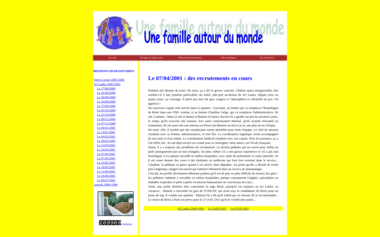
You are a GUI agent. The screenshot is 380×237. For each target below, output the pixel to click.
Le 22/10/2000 (106, 114)
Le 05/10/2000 (106, 110)
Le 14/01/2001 (106, 132)
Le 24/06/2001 (106, 176)
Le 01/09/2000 (106, 93)
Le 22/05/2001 (106, 162)
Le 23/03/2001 (106, 145)
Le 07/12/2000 (106, 123)
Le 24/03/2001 (106, 149)
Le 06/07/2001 (106, 180)
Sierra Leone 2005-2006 (109, 80)
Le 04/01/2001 (106, 128)
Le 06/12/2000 (106, 119)
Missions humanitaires (190, 57)
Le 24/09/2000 (106, 101)
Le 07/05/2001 (106, 158)
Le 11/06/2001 (106, 171)
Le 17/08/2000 (106, 88)
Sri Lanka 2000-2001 (107, 84)
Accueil (112, 57)
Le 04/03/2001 (106, 141)
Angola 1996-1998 (106, 184)
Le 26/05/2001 (106, 167)
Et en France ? (267, 57)
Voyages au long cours (151, 57)
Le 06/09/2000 (106, 97)
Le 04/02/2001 (106, 136)
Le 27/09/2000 (106, 106)
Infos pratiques (229, 57)
